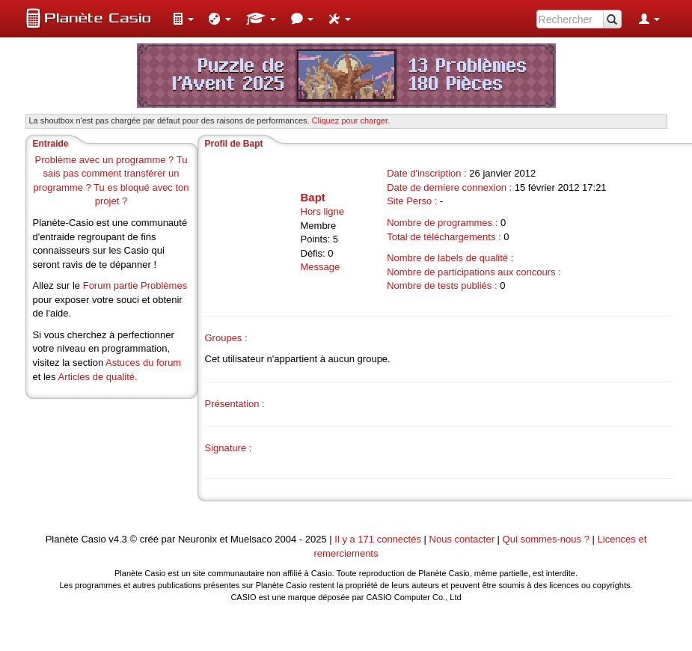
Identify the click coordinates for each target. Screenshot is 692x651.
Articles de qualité (96, 376)
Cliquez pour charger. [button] (351, 120)
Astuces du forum (143, 362)
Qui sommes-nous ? (546, 539)
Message (320, 266)
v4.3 (117, 539)
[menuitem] (183, 18)
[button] (183, 18)
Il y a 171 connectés (378, 539)
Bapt (313, 197)
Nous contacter (461, 539)
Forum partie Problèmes (135, 285)
